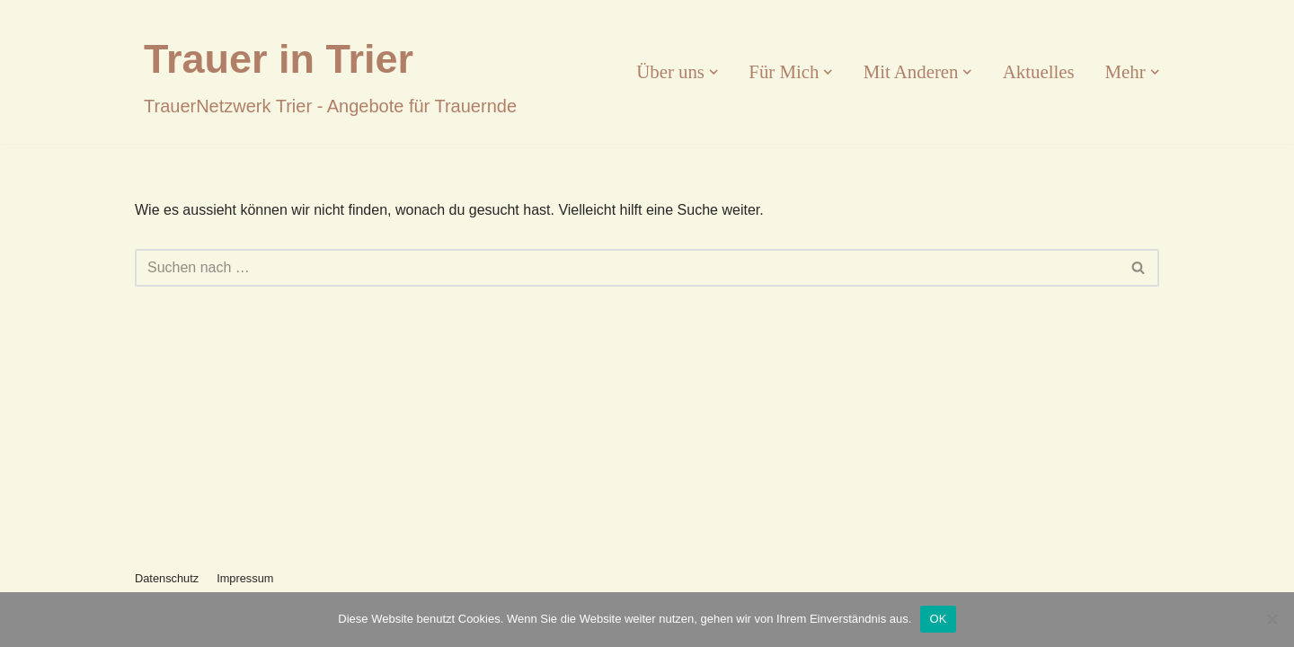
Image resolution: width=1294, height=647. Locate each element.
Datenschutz (167, 578)
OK (937, 618)
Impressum (245, 578)
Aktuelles (1039, 71)
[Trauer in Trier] (330, 72)
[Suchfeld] (627, 268)
